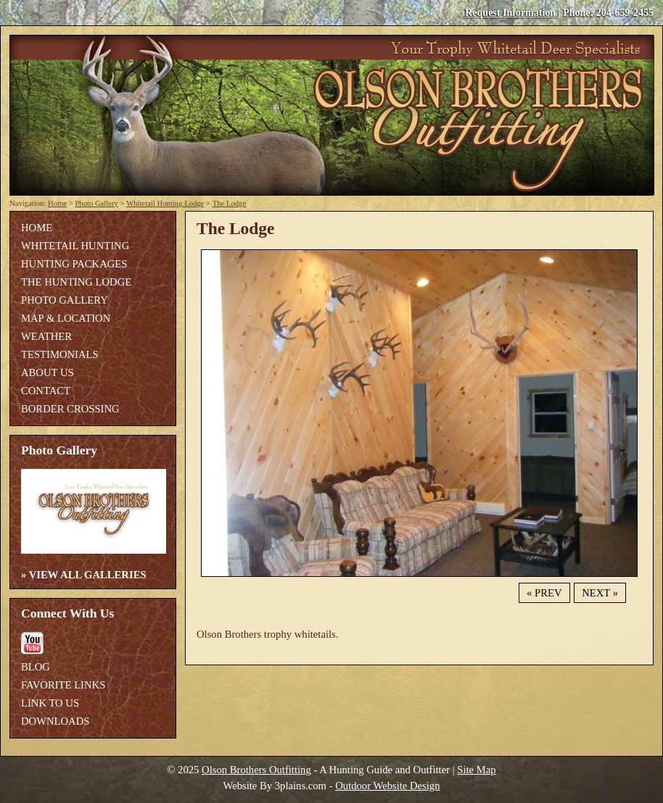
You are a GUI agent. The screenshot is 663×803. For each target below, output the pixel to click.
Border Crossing (70, 409)
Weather (46, 336)
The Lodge (229, 203)
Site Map (476, 769)
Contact (45, 390)
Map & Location (65, 318)
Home (57, 203)
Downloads (55, 721)
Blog (35, 667)
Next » (600, 593)
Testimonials (60, 354)
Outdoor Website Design (387, 785)
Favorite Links (63, 685)
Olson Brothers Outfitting (256, 769)
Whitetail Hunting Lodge (165, 203)
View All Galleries (88, 575)
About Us (47, 372)
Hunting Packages (74, 264)
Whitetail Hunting (75, 245)
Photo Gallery (96, 203)
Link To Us (50, 703)
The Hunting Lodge (76, 282)
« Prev (544, 593)
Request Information (510, 12)
